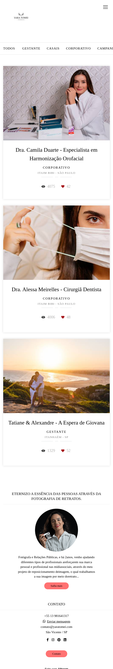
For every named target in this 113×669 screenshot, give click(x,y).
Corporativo (78, 48)
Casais (53, 48)
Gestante (31, 48)
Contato (56, 653)
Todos (9, 48)
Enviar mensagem (58, 621)
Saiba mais (56, 585)
